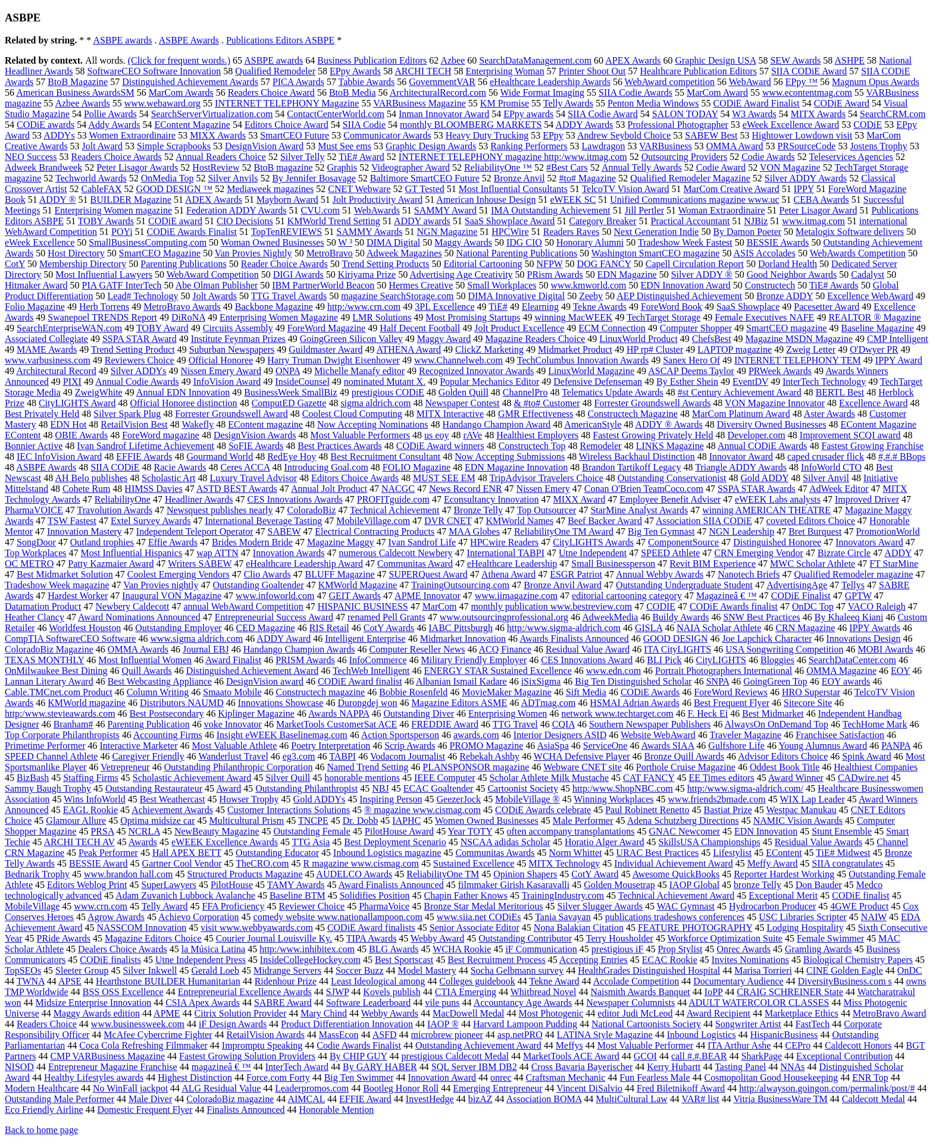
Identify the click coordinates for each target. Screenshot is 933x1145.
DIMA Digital (393, 242)
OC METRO (29, 564)
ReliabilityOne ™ (498, 167)
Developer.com (756, 435)
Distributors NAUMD (182, 703)
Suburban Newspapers (232, 349)
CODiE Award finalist (360, 681)
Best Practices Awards (340, 446)
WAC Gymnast (686, 906)
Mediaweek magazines (270, 189)
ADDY (898, 553)
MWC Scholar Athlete (812, 564)
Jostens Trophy (878, 146)
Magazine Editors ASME (459, 703)
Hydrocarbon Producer (772, 906)
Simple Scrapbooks (174, 146)
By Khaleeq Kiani (849, 617)
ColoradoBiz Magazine (49, 649)
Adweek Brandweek (43, 167)
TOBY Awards (106, 221)
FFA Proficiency (233, 906)
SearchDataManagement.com (535, 60)
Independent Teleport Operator (194, 531)
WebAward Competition (213, 274)
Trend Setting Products (385, 264)
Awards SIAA (667, 746)
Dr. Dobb (360, 820)
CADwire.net (863, 778)
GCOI (645, 1056)
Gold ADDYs (319, 799)
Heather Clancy (34, 617)
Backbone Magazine (274, 307)
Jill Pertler (644, 210)
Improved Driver (867, 499)
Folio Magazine (35, 307)
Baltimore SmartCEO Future (425, 178)
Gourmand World (219, 456)
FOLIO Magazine (416, 467)
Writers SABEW (199, 564)
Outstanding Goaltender (258, 585)
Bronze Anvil (519, 178)
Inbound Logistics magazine (387, 853)
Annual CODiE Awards (762, 446)
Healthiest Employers (537, 435)
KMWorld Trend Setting (333, 221)
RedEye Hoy (291, 456)
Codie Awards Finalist (359, 1045)
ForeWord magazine (160, 435)
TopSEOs (23, 970)
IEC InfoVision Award (59, 456)
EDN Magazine (627, 274)
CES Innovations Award (587, 660)
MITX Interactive (450, 414)
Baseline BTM (297, 895)
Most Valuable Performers (360, 435)
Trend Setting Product (133, 349)
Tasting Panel (740, 1067)
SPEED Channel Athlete (51, 756)
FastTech (813, 1024)
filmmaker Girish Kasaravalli (514, 885)
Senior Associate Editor (474, 928)
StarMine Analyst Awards (639, 510)
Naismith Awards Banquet (640, 992)
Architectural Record (56, 371)
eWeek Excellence (39, 242)
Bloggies (777, 660)
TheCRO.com (262, 863)
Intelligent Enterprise (365, 638)
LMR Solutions (381, 317)
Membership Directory (82, 264)
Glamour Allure (76, 820)
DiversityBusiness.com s (845, 981)
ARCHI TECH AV (79, 842)
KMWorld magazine (87, 703)
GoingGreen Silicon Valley (351, 339)
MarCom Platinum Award (741, 414)
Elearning (540, 307)
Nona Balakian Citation (579, 928)
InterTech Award (296, 1067)
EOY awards (846, 681)
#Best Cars (567, 167)
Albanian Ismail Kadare (461, 681)
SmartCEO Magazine (160, 253)
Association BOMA (544, 1099)
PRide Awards (63, 938)
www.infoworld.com (275, 596)
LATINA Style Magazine (605, 1035)
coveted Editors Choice (810, 521)
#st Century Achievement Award (739, 392)
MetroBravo (329, 253)
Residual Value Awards (819, 842)
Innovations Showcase (281, 703)
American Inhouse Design (486, 200)
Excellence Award (873, 403)
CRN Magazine (805, 628)
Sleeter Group (81, 970)
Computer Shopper (696, 328)
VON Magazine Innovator (775, 403)
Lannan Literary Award (49, 681)
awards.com (476, 735)
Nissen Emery (543, 489)
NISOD (19, 1067)
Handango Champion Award (497, 424)
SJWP (337, 992)
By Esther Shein (687, 382)
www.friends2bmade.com (717, 799)
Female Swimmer (830, 938)
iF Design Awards (233, 1024)
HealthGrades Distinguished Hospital (649, 970)
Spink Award (866, 756)
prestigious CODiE (388, 392)
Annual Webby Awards (659, 574)
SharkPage (761, 1056)
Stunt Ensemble (842, 831)
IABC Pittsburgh (460, 628)
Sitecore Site (808, 703)
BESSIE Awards (778, 242)
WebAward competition (670, 82)
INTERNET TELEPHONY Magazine (287, 103)
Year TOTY (470, 831)
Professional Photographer (678, 125)
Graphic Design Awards (431, 146)
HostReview (215, 167)
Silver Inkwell (150, 970)
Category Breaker (602, 221)
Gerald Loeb (215, 970)
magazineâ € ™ (221, 1067)
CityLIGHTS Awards (593, 542)
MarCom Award (717, 92)
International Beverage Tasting (263, 521)
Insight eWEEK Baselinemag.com (282, 735)
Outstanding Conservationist (672, 478)
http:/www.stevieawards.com (60, 713)
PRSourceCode (807, 146)
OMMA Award (734, 146)
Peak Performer (108, 853)
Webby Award (437, 938)
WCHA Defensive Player (582, 756)
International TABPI (505, 553)
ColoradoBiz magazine (230, 1099)
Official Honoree (221, 360)
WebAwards (377, 210)
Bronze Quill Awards (684, 756)
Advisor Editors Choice (783, 756)
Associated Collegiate (46, 339)
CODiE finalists (110, 960)
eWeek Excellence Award (791, 125)
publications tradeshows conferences (675, 917)
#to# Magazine (587, 178)
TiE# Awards (834, 285)
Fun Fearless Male (654, 1077)
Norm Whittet (575, 853)
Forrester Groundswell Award (231, 414)
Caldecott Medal (873, 1099)
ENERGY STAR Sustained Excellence (498, 671)
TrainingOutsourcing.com (460, 585)
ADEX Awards (213, 200)
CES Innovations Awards (294, 499)
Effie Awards (173, 542)
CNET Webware (359, 189)
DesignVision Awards (255, 435)
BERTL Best (840, 392)
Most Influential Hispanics (132, 553)
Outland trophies (102, 542)
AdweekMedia (610, 617)
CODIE (660, 606)
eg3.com (299, 756)
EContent (783, 853)
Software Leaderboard (368, 1002)
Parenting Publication (148, 724)
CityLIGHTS (721, 660)
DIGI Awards (298, 274)
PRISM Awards (304, 660)
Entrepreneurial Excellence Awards (245, 992)
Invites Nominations (750, 960)
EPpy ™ (801, 82)
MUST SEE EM (444, 478)
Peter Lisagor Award (818, 210)
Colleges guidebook (477, 981)
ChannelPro (525, 392)
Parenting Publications (183, 264)
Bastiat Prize (728, 810)
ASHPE (849, 60)
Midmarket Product (575, 349)
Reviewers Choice (139, 360)
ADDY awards (422, 221)
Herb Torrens (104, 307)
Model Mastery (427, 970)
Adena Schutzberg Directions (683, 820)
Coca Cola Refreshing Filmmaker (143, 1045)
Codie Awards (768, 157)
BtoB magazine (282, 167)
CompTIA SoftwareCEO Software (70, 638)
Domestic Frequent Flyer (145, 1110)
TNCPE (313, 820)
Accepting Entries (593, 960)
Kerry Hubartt (673, 1067)
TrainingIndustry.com (563, 895)
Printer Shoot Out (592, 71)
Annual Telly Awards (642, 167)
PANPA (895, 746)
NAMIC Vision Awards (798, 820)
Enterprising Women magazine (113, 210)
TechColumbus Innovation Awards (583, 360)
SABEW (284, 531)
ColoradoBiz (311, 510)
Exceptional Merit (783, 895)
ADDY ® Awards (668, 424)
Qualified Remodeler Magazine (690, 178)
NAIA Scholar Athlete (719, 628)
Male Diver (150, 1099)
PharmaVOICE (34, 510)
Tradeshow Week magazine (57, 585)
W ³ (345, 242)
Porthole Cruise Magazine (685, 767)
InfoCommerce (378, 660)
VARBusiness (665, 146)
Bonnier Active (33, 446)
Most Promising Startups (472, 317)
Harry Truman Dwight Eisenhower (333, 360)
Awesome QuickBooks (676, 874)
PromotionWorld (887, 531)
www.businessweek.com (137, 1024)
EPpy (553, 135)
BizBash (33, 778)
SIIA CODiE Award (809, 71)
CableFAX (101, 189)
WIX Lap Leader (812, 799)
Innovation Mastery (84, 531)
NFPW (549, 264)
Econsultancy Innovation (491, 499)
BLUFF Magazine (340, 574)
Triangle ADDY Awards (741, 467)
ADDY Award (283, 638)
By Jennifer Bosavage (313, 178)
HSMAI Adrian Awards (635, 703)
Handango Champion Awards (299, 649)
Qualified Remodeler (275, 71)
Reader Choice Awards (284, 264)
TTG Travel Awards (289, 296)
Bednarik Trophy (37, 874)
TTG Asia (311, 842)
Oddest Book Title (784, 767)
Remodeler (600, 446)
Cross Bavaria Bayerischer (582, 1067)
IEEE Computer (444, 778)
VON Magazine (790, 167)
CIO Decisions (245, 221)
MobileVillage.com (373, 521)
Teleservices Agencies (851, 157)
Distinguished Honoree (777, 542)
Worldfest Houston (85, 628)
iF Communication (541, 949)
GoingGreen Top (775, 681)
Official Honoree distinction (183, 403)
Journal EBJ (206, 649)
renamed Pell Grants (386, 617)
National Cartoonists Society (646, 1024)
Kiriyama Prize (367, 274)
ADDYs (58, 135)
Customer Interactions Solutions (288, 810)
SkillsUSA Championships (709, 842)
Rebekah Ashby (489, 756)
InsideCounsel (302, 382)
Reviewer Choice (312, 906)
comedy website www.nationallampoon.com (337, 917)
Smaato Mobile (232, 692)
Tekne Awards (600, 307)
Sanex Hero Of (691, 360)
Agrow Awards (116, 917)
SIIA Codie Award (603, 114)
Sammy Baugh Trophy (48, 788)
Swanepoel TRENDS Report (102, 317)
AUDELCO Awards (354, 874)
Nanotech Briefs (748, 574)
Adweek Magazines (404, 253)
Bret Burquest (814, 531)
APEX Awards (632, 60)
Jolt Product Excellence (519, 328)
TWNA (31, 981)
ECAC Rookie (669, 960)
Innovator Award (741, 456)
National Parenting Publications (517, 253)
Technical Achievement (394, 510)
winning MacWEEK (573, 317)
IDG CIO (524, 242)
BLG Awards (393, 949)
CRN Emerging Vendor (758, 553)
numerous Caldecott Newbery (396, 553)
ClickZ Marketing (489, 349)
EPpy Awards (355, 71)
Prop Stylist (680, 949)
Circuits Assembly (238, 328)
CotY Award (594, 874)
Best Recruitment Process (496, 960)
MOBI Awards (885, 649)
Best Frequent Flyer (731, 703)
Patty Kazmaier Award (111, 564)
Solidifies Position (375, 895)
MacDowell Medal (468, 1013)
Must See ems (344, 146)
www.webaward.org (162, 103)
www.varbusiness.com (47, 360)
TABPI (342, 756)
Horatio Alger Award (604, 842)
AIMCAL (306, 1099)
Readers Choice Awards (116, 157)
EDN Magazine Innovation (516, 467)
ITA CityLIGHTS (677, 649)
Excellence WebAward (870, 296)
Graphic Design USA (715, 60)
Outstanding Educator (277, 853)
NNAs (793, 1067)
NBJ (380, 788)
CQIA (563, 724)
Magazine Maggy (340, 542)
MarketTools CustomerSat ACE (336, 724)
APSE (70, 981)
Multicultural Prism (246, 820)
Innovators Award (869, 542)
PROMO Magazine (486, 746)
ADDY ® (57, 200)
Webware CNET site (582, 767)
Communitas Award (415, 564)
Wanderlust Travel (233, 756)
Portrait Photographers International (723, 671)
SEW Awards (795, 60)
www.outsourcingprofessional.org (504, 617)
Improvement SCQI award (850, 435)
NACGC (398, 489)
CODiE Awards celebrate (543, 810)
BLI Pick (664, 660)
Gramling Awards (818, 949)
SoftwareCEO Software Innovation (154, 71)
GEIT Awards (354, 596)
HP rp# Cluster (655, 349)
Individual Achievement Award (673, 863)
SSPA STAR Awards (757, 489)
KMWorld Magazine (357, 585)
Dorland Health (787, 264)
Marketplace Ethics (801, 1013)
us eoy (436, 435)
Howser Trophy (249, 799)
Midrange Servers (287, 970)
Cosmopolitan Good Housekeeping (771, 1077)
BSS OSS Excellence (123, 992)
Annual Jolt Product (329, 489)
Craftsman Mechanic (566, 1077)
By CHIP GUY (358, 1056)
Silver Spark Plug (127, 414)
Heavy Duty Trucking (487, 135)
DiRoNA (188, 317)
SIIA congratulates (848, 863)
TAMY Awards (296, 885)
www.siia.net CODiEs (479, 917)
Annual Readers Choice (221, 157)
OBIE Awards (81, 435)
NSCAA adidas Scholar (505, 842)
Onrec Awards (744, 949)
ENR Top (870, 1077)
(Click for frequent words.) (179, 60)
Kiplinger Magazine (256, 713)
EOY (900, 671)
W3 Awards (754, 114)
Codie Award (721, 167)
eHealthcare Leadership (512, 564)
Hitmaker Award (36, 285)
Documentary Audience (738, 981)
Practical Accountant (690, 221)
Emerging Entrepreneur (497, 1088)
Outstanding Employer (178, 628)
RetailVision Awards (266, 1035)
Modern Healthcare (42, 1088)
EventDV (750, 382)
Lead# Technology (143, 296)
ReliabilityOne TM (442, 874)
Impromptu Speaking (262, 1045)
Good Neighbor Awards (792, 274)
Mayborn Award (287, 200)
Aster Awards (829, 414)
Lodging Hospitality (804, 928)
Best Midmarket (773, 713)
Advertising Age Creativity (460, 274)
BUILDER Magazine (130, 200)
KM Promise (504, 103)
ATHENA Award (409, 349)
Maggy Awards (463, 242)
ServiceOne (605, 746)
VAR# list (700, 1099)
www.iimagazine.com (516, 596)
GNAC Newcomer (685, 831)
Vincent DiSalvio (589, 1088)
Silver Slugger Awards (600, 906)
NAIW (874, 917)
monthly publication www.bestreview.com (551, 606)
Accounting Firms (167, 735)
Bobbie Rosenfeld (413, 692)
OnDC (909, 970)
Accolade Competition (636, 981)
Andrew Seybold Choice (624, 135)
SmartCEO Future (294, 135)
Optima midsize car (157, 820)
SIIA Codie (364, 125)
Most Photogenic (550, 1013)
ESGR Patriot (576, 574)
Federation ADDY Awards (236, 210)
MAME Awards (47, 349)
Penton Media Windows (653, 103)
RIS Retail (329, 628)
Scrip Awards (409, 746)
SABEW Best (711, 135)
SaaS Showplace (747, 307)
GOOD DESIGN (675, 638)
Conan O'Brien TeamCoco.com (643, 489)
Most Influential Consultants (513, 189)
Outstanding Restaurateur (153, 788)
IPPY (804, 189)
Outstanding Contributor (525, 938)
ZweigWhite (99, 392)
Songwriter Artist (748, 1024)
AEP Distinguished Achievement (679, 296)
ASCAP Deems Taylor (691, 371)
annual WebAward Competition (243, 606)
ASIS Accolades (765, 253)
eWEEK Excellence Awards (224, 842)
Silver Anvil (826, 478)
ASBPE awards (122, 40)
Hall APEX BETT (186, 853)
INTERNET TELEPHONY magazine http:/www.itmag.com (513, 157)
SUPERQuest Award (428, 574)
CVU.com (320, 210)
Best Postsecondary (167, 713)
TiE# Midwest (843, 853)
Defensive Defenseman (597, 382)
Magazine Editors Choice (153, 938)
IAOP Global (694, 885)
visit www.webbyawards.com (257, 928)
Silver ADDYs (139, 371)
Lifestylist (732, 853)
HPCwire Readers (504, 542)
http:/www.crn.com (363, 307)
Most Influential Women (145, 660)
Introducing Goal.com (326, 467)
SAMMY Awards (369, 232)
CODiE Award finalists (371, 928)
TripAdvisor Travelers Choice (546, 478)
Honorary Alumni (590, 242)
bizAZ (480, 1099)
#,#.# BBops (902, 456)
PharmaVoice (384, 906)
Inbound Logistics (701, 1035)
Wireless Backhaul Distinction (637, 456)
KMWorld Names (519, 521)
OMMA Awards (138, 649)
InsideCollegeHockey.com (310, 960)
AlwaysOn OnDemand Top (777, 724)
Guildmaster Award (325, 349)
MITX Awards (818, 114)
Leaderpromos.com (312, 1088)
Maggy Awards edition (97, 1013)
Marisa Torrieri (763, 970)
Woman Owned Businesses (272, 242)
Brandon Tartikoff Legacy (631, 467)
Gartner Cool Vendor (182, 863)
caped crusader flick (825, 456)
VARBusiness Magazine (419, 103)
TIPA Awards (371, 938)
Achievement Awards (172, 810)
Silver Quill (287, 778)
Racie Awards (180, 467)
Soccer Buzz (359, 970)
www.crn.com (100, 906)
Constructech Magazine (632, 414)
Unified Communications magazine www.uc (694, 200)
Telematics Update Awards (612, 392)
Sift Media (586, 692)
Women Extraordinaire (132, 135)
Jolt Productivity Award (377, 200)
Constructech (770, 285)
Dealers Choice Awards (122, 949)
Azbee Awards (82, 103)
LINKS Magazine (670, 446)
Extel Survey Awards (151, 521)
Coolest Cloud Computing (352, 414)
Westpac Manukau (801, 810)
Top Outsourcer (547, 510)
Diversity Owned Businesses (771, 424)
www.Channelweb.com (458, 360)
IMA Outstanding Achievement (550, 210)
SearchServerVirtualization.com (212, 114)
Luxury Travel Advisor (253, 478)
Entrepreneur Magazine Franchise (112, 1067)
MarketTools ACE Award (571, 1056)
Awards (143, 842)
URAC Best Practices (657, 853)
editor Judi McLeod (634, 1013)
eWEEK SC (573, 200)
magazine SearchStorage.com (397, 296)
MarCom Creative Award (731, 189)
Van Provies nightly (160, 585)
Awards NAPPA (338, 713)
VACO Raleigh (877, 606)
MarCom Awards (181, 92)
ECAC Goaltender (438, 788)
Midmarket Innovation (463, 638)
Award (228, 788)
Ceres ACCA (245, 467)
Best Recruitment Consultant (385, 456)
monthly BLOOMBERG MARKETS (470, 125)
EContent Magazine (192, 125)
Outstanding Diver (418, 713)
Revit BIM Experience (712, 564)
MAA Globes (474, 531)
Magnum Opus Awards (875, 82)
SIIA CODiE (114, 467)
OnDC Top (813, 606)
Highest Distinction (195, 1077)
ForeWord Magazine (326, 328)
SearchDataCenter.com (852, 660)
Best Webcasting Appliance (160, 681)
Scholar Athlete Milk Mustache (549, 778)
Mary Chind (323, 1013)
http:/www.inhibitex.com (307, 949)
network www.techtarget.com (617, 713)
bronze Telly (757, 885)
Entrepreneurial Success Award (274, 617)
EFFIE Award (365, 1099)
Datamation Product (43, 606)
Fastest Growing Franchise (873, 446)
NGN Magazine (447, 232)
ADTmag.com (548, 703)
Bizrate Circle (844, 553)
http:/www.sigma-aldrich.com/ (745, 788)
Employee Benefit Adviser (670, 499)
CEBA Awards (821, 200)
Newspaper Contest (462, 403)
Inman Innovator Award (444, 114)
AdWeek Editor (839, 489)
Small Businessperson (613, 564)
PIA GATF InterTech (122, 285)
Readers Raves (571, 232)
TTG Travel (515, 724)
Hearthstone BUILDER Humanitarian (168, 981)
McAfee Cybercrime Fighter (158, 1035)
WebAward (750, 82)
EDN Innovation (765, 831)
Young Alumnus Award (822, 746)
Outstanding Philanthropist (306, 788)
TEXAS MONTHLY (44, 660)
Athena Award (508, 574)
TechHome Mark (875, 724)
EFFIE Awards (144, 456)
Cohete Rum (86, 489)
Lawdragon (603, 146)
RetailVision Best (134, 424)
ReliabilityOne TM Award (563, 531)
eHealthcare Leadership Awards (550, 82)
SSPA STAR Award (139, 339)
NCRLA (144, 831)
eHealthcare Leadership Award (304, 564)
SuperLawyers (169, 885)
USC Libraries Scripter (803, 917)
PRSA (102, 831)
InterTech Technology (824, 382)
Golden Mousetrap (619, 885)
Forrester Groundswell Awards (652, 403)
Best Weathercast (172, 799)
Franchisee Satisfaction (840, 735)
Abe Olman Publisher (217, 285)
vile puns (442, 1002)
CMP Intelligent (897, 339)
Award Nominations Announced (139, 617)
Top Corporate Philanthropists (62, 735)
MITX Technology (564, 863)
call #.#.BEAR (699, 1056)
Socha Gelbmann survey (517, 970)
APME (167, 1013)
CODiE (867, 125)
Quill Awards (146, 671)
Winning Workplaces (613, 799)
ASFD (384, 1035)
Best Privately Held (42, 414)
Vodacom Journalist (407, 756)
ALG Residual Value (221, 1088)
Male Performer (583, 820)
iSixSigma (541, 681)
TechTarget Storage (663, 317)
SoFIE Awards (255, 446)
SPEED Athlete (670, 553)
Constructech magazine (320, 692)
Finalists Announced (246, 1110)
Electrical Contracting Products (374, 531)
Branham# (73, 724)
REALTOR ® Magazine (874, 317)
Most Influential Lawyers (103, 274)
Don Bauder (819, 885)
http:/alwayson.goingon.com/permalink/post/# (827, 1088)
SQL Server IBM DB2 (474, 1067)
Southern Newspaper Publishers (649, 724)
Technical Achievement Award (676, 895)
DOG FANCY (604, 264)
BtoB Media (352, 92)
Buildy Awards (680, 617)
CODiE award (175, 221)
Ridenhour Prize (286, 981)
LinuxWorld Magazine (591, 371)
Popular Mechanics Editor (489, 382)
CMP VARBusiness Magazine (107, 1056)
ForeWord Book (671, 307)
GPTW (858, 596)
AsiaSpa (552, 746)
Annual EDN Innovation (183, 392)
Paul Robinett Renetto (647, 810)
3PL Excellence (444, 307)
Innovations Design (863, 638)
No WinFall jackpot (130, 1088)
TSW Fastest (72, 521)
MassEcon (339, 1035)
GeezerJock (459, 799)
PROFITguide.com (393, 499)
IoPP (714, 992)
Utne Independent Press (200, 960)
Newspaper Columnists (630, 1002)
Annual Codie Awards (137, 382)
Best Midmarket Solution (65, 574)
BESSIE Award (98, 863)
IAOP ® (443, 1024)
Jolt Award (102, 146)
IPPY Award (898, 360)
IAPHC (406, 820)
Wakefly (197, 424)
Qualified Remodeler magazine (853, 574)
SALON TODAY (685, 114)
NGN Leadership (741, 531)
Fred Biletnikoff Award (681, 1088)
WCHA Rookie (462, 949)
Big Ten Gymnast (661, 531)
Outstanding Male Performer (59, 1099)
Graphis (342, 167)
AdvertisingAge (796, 585)
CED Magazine (265, 628)
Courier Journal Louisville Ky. (274, 938)
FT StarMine (893, 564)
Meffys (569, 1045)
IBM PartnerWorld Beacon (323, 285)
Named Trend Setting (367, 767)
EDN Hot (68, 424)
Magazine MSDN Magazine (799, 339)
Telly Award (165, 906)
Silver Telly (302, 157)
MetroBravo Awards (182, 307)
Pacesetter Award (826, 307)
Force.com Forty (278, 1077)
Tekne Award (555, 981)
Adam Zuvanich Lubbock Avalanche (185, 895)
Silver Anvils (233, 178)
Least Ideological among (378, 981)
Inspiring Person (390, 799)
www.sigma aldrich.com (196, 638)
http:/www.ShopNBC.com (622, 788)
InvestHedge (430, 1099)
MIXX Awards (218, 135)
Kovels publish (391, 992)
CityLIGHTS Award (77, 403)
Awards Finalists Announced (573, 638)
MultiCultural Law (631, 1099)
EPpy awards (528, 114)
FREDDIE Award (444, 724)
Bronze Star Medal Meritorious (483, 906)
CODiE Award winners (440, 446)
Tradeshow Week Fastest (685, 242)
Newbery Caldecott (132, 606)
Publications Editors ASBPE (280, 40)
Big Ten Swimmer (359, 1077)
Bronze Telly (478, 510)
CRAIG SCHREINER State (790, 992)
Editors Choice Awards (355, 478)
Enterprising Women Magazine (279, 317)
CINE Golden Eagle (844, 970)
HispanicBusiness (784, 1035)
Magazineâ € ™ (726, 596)
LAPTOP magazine (734, 349)
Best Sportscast (404, 960)
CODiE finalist (860, 895)
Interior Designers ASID (560, 735)
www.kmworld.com (588, 285)
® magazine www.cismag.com (422, 810)
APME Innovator (428, 596)
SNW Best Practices (761, 617)
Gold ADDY (764, 478)
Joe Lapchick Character (767, 638)
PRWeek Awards (780, 371)
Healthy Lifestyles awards (93, 1077)
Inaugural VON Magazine (171, 596)
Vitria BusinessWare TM (781, 1099)
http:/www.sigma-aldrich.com (564, 628)
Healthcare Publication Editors (698, 71)
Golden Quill (464, 392)
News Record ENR (465, 489)
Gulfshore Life (736, 746)
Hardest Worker (78, 596)
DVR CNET (447, 521)
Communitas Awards (494, 853)
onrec (501, 1077)
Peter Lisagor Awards (137, 167)
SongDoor (36, 542)
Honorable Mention (336, 1110)
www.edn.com (613, 671)
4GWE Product (859, 906)
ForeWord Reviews (731, 692)
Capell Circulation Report (695, 264)
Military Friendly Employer (474, 660)
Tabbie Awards (367, 82)
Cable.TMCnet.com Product (58, 692)
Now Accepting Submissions (510, 456)
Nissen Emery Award (221, 371)
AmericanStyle (592, 424)
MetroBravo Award (889, 1013)
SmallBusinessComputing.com (147, 242)
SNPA (718, 681)
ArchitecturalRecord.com (438, 92)
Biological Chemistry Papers (858, 960)
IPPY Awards (874, 628)
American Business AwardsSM (75, 92)
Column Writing (158, 692)
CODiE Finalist (801, 596)
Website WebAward (658, 735)
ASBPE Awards (189, 40)
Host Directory (76, 253)
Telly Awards (568, 103)
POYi (122, 232)
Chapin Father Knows (465, 895)
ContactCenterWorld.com (335, 114)
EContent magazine (265, 424)
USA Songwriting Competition (784, 649)
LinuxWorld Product (638, 339)
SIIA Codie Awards (635, 92)
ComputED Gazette (289, 403)
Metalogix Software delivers (850, 232)
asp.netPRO (520, 1035)
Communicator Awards (387, 135)
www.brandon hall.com (128, 874)
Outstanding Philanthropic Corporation (238, 767)
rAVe (472, 435)
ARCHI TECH (423, 71)
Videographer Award (410, 167)
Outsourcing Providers (684, 157)
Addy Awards (114, 125)
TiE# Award (361, 157)
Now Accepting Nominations (372, 424)
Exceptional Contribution (844, 1056)
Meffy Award (772, 863)
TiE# (498, 307)
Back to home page (41, 1130)
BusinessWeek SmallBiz (290, 392)
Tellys (853, 585)
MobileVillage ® (527, 799)
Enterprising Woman (504, 71)
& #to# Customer (547, 403)
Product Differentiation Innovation (347, 1024)
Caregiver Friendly (148, 756)
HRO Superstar (811, 692)
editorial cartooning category (627, 596)
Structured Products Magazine (245, 874)
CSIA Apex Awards (202, 1002)
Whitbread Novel (544, 992)
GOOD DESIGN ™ (174, 189)
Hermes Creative (421, 285)
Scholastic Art (168, 478)
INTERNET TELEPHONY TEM (797, 360)
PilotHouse (232, 885)
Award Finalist (233, 660)
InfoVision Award (227, 382)
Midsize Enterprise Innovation (94, 1002)
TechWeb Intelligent (371, 671)
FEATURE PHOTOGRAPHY (695, 928)
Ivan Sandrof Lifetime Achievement (145, 446)
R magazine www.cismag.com (361, 863)
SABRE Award (283, 1002)
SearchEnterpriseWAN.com (69, 328)
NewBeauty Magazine (216, 831)
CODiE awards (45, 125)
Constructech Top (532, 446)
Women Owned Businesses (486, 820)
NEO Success (31, 157)
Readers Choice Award (271, 92)
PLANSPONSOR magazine (475, 767)
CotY (15, 264)
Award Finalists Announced (391, 885)
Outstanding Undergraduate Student (684, 585)
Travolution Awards (114, 510)
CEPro (797, 1045)
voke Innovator (233, 724)
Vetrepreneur (125, 767)
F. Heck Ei (708, 713)
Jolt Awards (215, 296)
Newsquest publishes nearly (220, 510)
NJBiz (756, 221)
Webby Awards (389, 1013)
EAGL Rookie (90, 810)
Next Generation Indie (656, 232)
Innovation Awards (289, 553)
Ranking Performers (528, 146)
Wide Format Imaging (542, 92)
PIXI (72, 382)
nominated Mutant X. (384, 382)
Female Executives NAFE (764, 317)
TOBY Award (162, 328)
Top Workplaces (36, 553)
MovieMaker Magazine (507, 692)
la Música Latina (213, 949)
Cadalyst (867, 274)
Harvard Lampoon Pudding (525, 1024)
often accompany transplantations (571, 831)
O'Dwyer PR (874, 349)
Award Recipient (718, 1013)
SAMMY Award (445, 210)
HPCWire (509, 232)
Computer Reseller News (417, 649)
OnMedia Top (167, 178)
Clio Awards (267, 574)
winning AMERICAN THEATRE (766, 510)
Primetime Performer (45, 746)
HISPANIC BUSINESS (363, 606)
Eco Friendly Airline (44, 1110)
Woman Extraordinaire (721, 210)
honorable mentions (362, 778)
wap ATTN (217, 553)
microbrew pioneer (447, 1035)
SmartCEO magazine (786, 328)
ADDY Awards (584, 125)
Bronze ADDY (784, 296)
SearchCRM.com (893, 114)
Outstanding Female (312, 831)
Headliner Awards (199, 499)
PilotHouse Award (399, 831)
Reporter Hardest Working (784, 874)
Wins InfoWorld (94, 799)
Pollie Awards (110, 114)
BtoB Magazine (78, 82)
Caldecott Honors (858, 1045)
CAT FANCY (648, 778)
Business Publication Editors (372, 60)
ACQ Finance (505, 649)
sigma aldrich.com (375, 403)
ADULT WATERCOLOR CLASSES (758, 1002)
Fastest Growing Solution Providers (247, 1056)
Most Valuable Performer (645, 1045)
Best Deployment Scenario (395, 842)
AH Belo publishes (91, 478)
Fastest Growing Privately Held (653, 435)
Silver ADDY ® (701, 274)
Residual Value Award (588, 649)
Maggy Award (444, 339)
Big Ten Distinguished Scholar (633, 681)
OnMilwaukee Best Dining (56, 671)
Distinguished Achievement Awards (190, 82)
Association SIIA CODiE (704, 521)
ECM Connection (611, 328)
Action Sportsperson (400, 735)
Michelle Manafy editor (359, 371)
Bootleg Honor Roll (401, 1088)
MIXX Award (579, 499)
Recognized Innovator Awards (476, 371)
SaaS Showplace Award (510, 221)
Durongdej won (367, 703)
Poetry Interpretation (330, 746)
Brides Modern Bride (252, 542)
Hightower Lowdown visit (802, 135)
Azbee (452, 60)
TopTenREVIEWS (287, 232)
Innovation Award (442, 1077)
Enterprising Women (507, 713)
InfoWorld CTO (831, 467)
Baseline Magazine (877, 328)
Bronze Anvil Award (563, 585)
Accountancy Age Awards (523, 1002)
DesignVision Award (264, 146)
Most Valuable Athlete (234, 746)
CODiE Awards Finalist (192, 232)
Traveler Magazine (746, 735)
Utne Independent (593, 553)
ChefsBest (711, 339)
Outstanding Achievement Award (478, 1045)
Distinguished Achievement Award (252, 671)
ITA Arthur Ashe (739, 1045)
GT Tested (424, 189)
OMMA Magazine (841, 671)
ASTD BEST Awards (236, 489)
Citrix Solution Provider (241, 1013)
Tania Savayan (563, 917)
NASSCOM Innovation (141, 928)
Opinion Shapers (525, 874)
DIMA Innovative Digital (516, 296)
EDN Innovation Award (685, 285)
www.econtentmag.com (807, 92)
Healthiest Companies (876, 767)
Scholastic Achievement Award (192, 778)
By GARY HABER (380, 1067)
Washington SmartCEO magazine (655, 253)
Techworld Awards (91, 178)
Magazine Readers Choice (535, 339)
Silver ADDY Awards (806, 178)
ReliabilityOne (123, 499)
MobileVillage (32, 906)
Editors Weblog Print (87, 885)
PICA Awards (298, 82)
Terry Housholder (619, 938)
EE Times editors (721, 778)
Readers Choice (47, 1024)
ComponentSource (683, 542)
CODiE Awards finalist (734, 606)
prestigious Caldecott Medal (455, 1056)
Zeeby (591, 296)
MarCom (439, 606)
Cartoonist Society (522, 788)
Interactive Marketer (139, 746)
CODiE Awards (650, 692)
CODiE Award (841, 103)
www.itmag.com (813, 221)
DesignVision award (264, 681)
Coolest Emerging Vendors (178, 574)
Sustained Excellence (473, 863)
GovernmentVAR (442, 82)
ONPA (287, 371)
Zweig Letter (810, 349)
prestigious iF (617, 949)
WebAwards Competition (858, 253)
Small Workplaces (501, 285)
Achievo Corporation (198, 917)
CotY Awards (389, 628)
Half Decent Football (420, 328)
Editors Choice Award (286, 125)
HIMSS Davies (153, 489)
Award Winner (796, 778)
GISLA (648, 628)
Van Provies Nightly (253, 253)
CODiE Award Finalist (756, 103)
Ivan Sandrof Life (422, 542)
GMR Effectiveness (535, 414)
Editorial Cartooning (482, 264)
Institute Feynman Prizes (238, 339)
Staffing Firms (90, 778)
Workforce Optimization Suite (725, 938)
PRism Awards (555, 274)
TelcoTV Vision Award (625, 189)
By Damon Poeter (747, 232)
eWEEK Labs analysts (778, 499)
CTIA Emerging (465, 992)
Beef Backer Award (605, 521)
